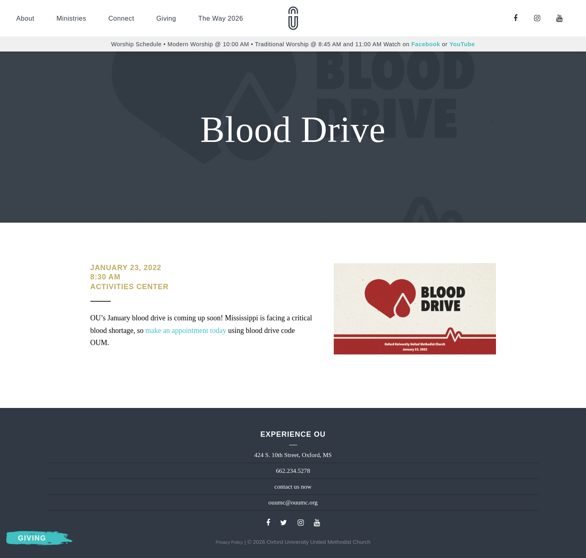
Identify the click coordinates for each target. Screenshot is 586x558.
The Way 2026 (220, 18)
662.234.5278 (293, 470)
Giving (166, 18)
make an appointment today (185, 330)
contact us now (293, 486)
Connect (121, 18)
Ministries (71, 18)
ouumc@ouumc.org (293, 502)
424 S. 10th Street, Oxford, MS (293, 454)
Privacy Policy (229, 542)
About (25, 18)
